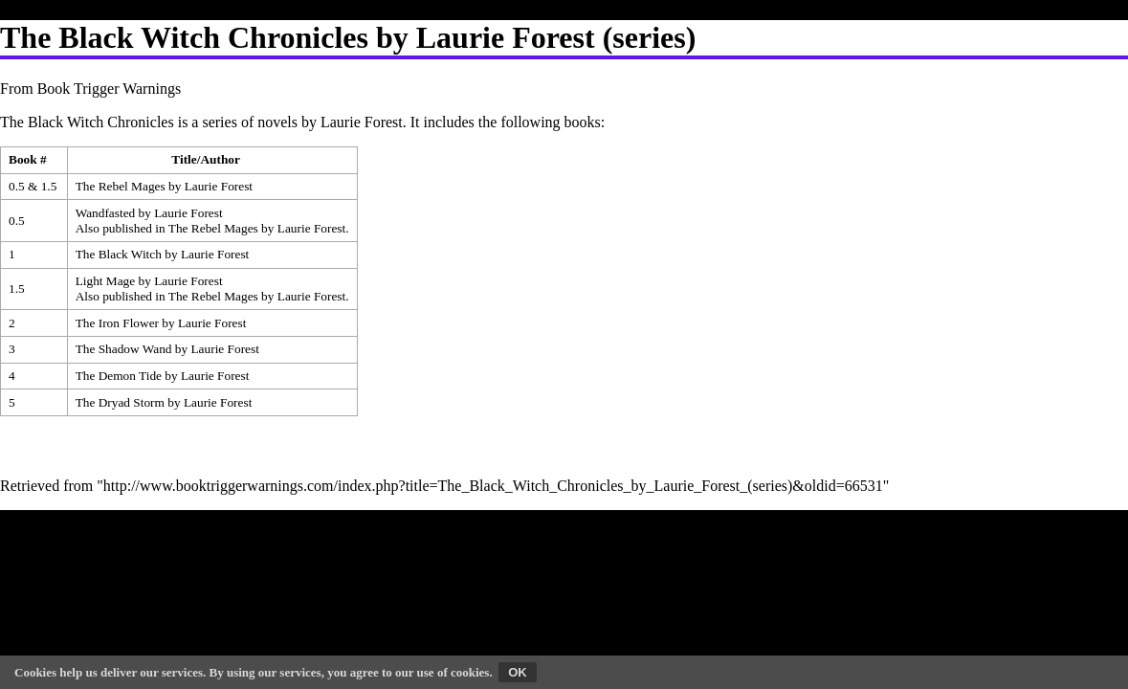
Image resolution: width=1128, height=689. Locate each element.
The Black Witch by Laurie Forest (163, 254)
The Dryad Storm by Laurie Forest (164, 402)
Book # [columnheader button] (28, 159)
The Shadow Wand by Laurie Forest (167, 349)
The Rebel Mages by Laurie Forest (164, 186)
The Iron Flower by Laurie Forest (161, 323)
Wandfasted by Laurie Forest (149, 213)
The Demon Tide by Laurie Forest (163, 375)
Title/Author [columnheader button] (205, 159)
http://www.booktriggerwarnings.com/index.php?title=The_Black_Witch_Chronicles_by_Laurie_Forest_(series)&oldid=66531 (493, 486)
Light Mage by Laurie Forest (149, 281)
